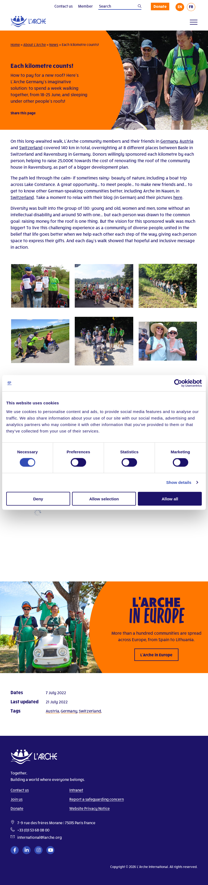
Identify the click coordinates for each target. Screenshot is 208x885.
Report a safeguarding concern (96, 799)
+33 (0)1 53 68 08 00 (33, 830)
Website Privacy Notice (89, 808)
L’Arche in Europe (156, 654)
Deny (38, 498)
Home (15, 44)
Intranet (76, 790)
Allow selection (104, 498)
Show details (178, 482)
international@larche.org (39, 837)
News (53, 44)
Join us (16, 799)
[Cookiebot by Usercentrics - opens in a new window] (178, 383)
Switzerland (31, 147)
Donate (160, 6)
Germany (169, 141)
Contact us (63, 6)
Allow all (170, 498)
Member (85, 6)
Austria (186, 141)
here (177, 197)
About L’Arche (34, 44)
